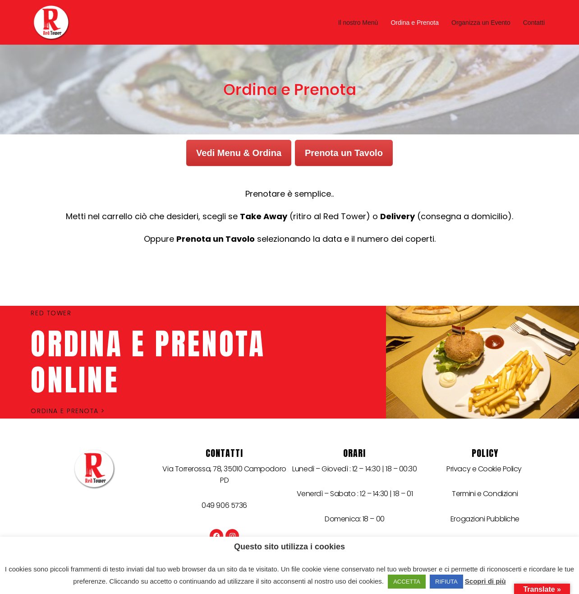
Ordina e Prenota (415, 22)
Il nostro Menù (358, 22)
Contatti (534, 22)
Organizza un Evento (480, 22)
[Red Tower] (53, 22)
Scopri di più (485, 581)
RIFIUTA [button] (446, 581)
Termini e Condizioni (485, 493)
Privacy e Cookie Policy (484, 469)
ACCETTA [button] (406, 581)
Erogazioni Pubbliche (484, 519)
